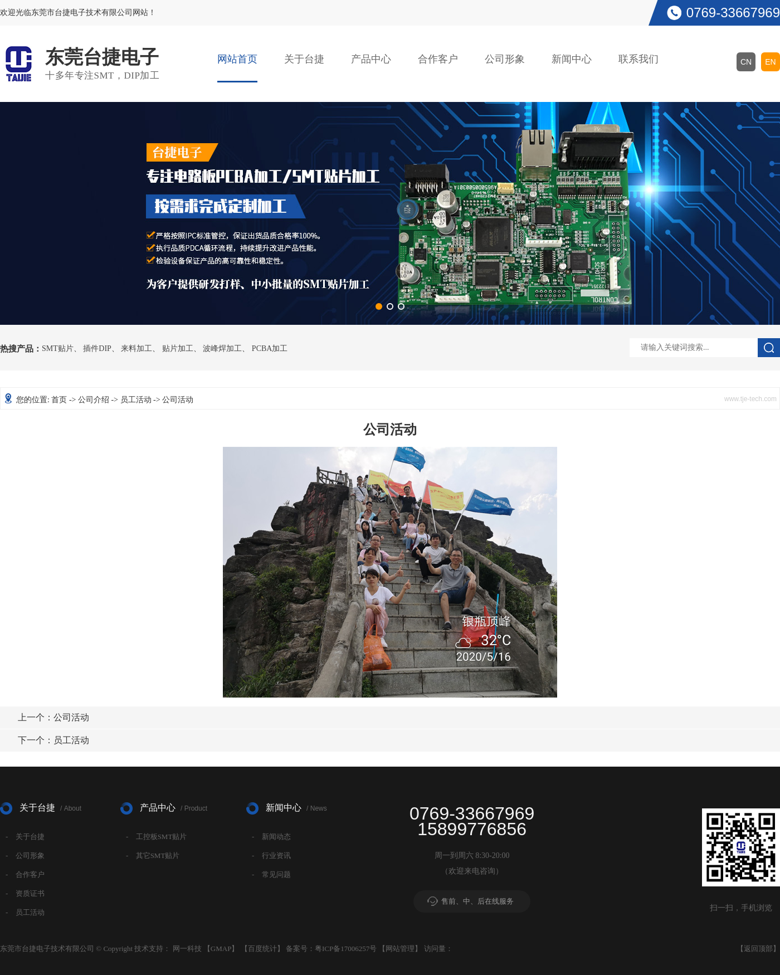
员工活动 (136, 400)
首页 (59, 400)
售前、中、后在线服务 (477, 901)
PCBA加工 (270, 349)
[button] (379, 306)
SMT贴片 (58, 349)
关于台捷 (304, 59)
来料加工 (136, 349)
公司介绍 (93, 400)
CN (746, 61)
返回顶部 (758, 948)
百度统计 (262, 948)
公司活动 (53, 717)
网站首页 (237, 59)
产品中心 (371, 59)
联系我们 (638, 59)
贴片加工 (177, 349)
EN (770, 61)
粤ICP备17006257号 (346, 948)
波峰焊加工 (222, 349)
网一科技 (187, 948)
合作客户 (438, 59)
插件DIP (97, 349)
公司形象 (505, 59)
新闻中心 (572, 59)
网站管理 (400, 948)
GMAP (221, 948)
